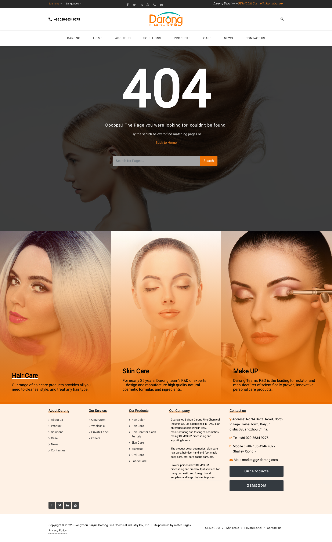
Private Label (99, 432)
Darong (198, 419)
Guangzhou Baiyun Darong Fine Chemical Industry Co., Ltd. (111, 525)
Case (54, 438)
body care (176, 456)
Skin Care (136, 371)
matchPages (182, 525)
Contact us (58, 450)
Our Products (138, 411)
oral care (189, 456)
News (54, 444)
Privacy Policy (57, 530)
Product (56, 426)
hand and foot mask (205, 452)
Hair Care (25, 375)
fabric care (201, 456)
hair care (176, 452)
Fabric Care (139, 461)
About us (57, 419)
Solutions (57, 432)
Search (208, 161)
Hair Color (138, 419)
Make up (137, 448)
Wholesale (98, 426)
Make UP (245, 371)
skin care (212, 448)
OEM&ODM (257, 486)
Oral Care (137, 454)
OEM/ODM (98, 419)
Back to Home (166, 143)
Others (95, 438)
